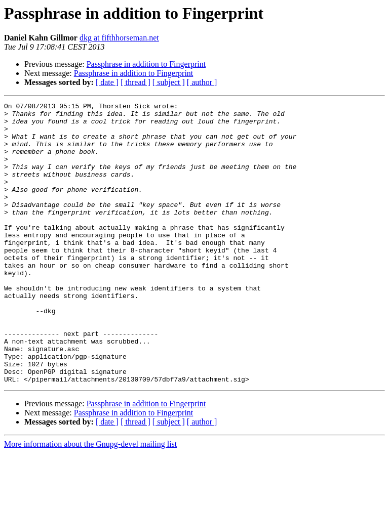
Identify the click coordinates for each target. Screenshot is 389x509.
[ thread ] (135, 82)
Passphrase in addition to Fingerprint (146, 64)
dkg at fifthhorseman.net (119, 37)
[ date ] (107, 82)
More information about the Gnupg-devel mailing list (90, 500)
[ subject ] (168, 82)
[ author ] (202, 82)
